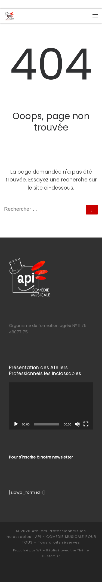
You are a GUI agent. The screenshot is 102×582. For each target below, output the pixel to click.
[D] (23, 4)
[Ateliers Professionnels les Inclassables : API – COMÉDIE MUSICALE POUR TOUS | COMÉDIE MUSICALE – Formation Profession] (9, 15)
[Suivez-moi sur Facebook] (11, 4)
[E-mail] (5, 4)
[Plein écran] (86, 424)
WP (39, 550)
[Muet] (77, 424)
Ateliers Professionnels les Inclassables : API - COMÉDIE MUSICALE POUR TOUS (51, 536)
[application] (51, 406)
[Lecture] (16, 424)
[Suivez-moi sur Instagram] (17, 4)
